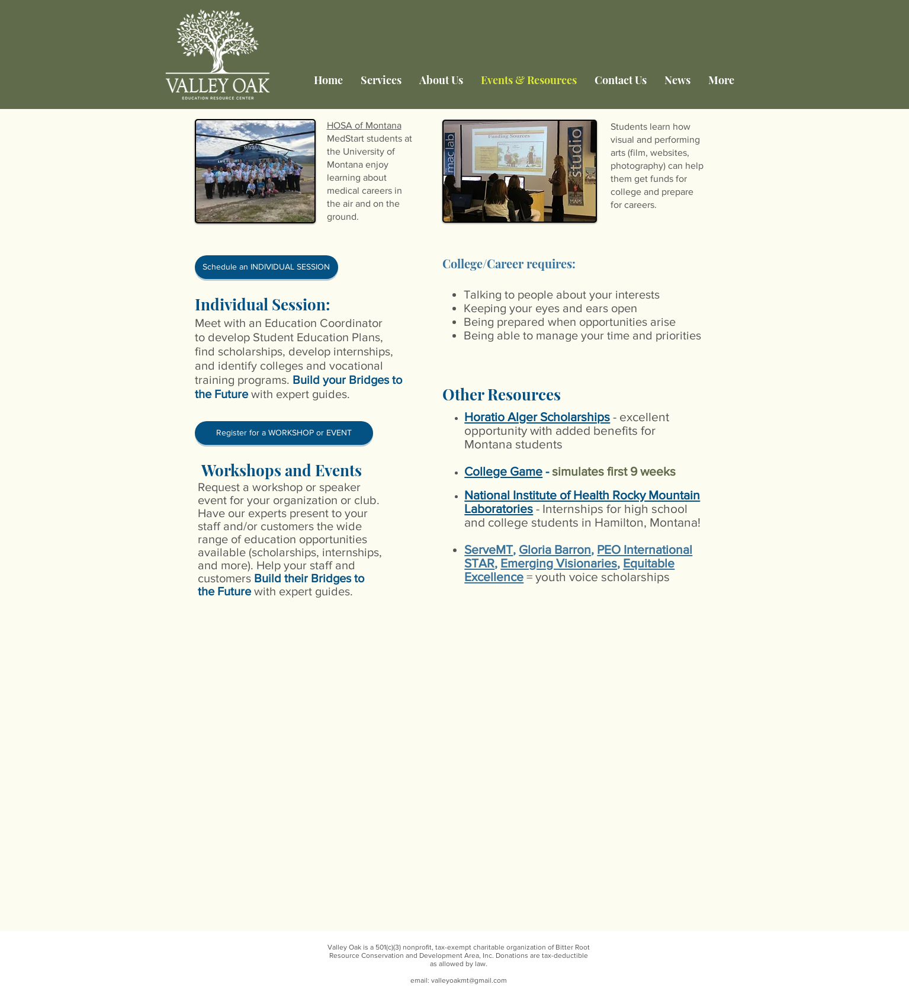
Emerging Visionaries (558, 563)
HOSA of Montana (364, 125)
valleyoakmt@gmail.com (469, 980)
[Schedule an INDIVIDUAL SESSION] (266, 267)
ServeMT (488, 549)
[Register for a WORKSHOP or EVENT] (284, 433)
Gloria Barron (555, 549)
